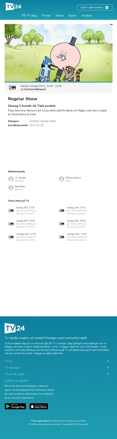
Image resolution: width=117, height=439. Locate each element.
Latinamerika (80, 421)
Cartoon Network (35, 89)
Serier (60, 16)
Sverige (69, 421)
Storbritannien (58, 421)
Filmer (46, 16)
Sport (73, 16)
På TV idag (29, 16)
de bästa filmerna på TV (54, 350)
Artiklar (86, 16)
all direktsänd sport (80, 350)
